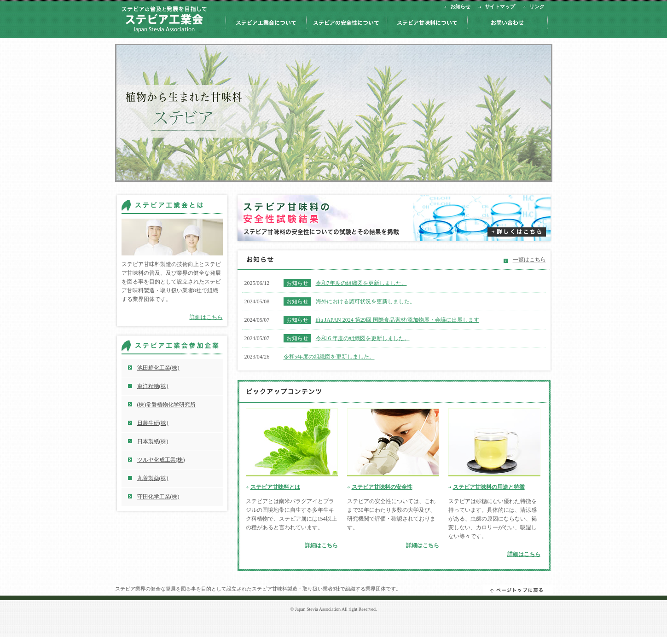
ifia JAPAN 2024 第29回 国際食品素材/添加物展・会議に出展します (398, 320)
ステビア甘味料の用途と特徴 (489, 487)
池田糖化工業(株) (158, 368)
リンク (537, 6)
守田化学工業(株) (158, 496)
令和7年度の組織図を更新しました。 (361, 283)
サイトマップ (500, 6)
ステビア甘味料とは (275, 487)
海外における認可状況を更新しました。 (365, 301)
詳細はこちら (321, 545)
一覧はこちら (529, 259)
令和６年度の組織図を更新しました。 (363, 338)
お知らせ (460, 6)
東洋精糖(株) (152, 386)
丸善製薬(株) (152, 478)
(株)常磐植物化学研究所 (166, 404)
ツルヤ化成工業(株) (161, 460)
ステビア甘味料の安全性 (382, 487)
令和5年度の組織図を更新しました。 (329, 356)
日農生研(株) (152, 423)
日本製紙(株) (152, 441)
